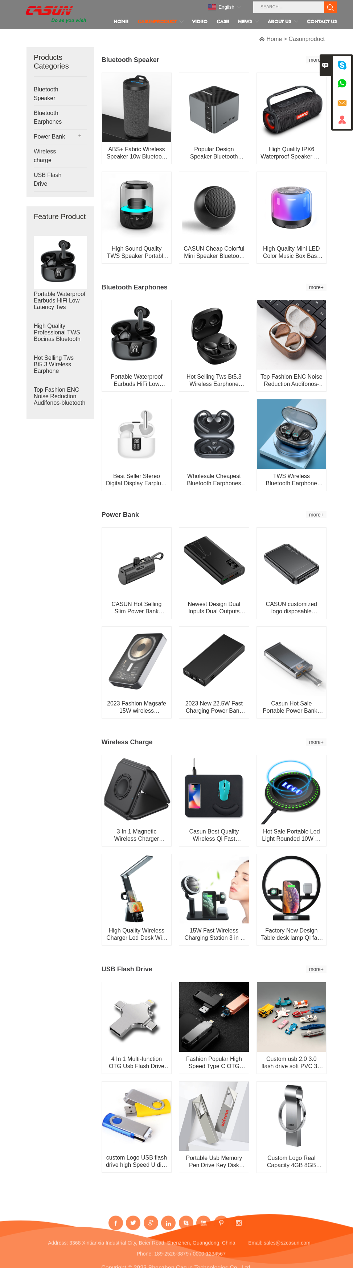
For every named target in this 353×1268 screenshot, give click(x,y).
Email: (255, 1249)
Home (274, 39)
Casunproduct (306, 39)
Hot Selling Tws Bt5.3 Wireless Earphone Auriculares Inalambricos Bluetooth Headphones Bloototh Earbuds (56, 371)
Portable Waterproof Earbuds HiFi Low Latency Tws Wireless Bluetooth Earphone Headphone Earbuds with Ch (60, 307)
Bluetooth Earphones (48, 117)
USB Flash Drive (47, 179)
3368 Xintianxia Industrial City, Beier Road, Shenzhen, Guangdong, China (152, 1249)
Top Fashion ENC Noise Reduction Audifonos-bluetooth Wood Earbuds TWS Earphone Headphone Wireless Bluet (60, 403)
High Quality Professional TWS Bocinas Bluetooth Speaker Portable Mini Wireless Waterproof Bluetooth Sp (57, 339)
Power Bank (49, 136)
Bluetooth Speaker (46, 93)
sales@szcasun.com (287, 1249)
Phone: (145, 1260)
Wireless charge (45, 155)
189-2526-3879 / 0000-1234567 (190, 1260)
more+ (316, 60)
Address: (58, 1249)
